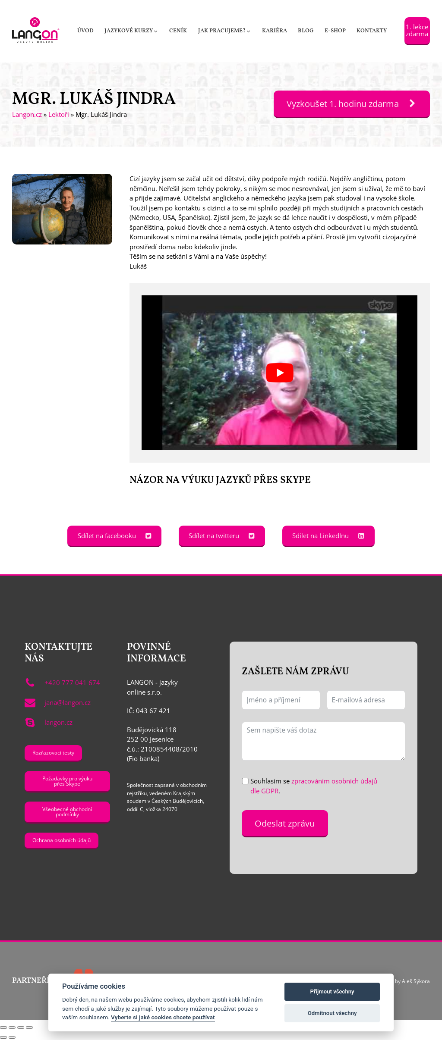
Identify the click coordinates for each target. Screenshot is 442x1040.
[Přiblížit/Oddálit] (3, 1027)
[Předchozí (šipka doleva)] (3, 1037)
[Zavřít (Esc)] (29, 1027)
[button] (131, 31)
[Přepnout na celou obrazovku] (12, 1027)
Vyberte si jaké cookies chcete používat (163, 1017)
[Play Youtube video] (279, 372)
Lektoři (58, 114)
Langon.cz (27, 114)
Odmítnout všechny (332, 1013)
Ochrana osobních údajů (61, 839)
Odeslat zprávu (285, 823)
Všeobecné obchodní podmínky (67, 811)
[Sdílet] (20, 1027)
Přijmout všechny (332, 991)
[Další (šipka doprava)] (12, 1037)
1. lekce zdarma (417, 30)
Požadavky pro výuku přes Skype (67, 781)
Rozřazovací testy (53, 752)
